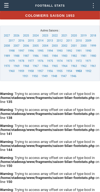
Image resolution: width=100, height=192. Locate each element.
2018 (93, 35)
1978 (21, 60)
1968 (26, 66)
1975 (50, 60)
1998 (12, 50)
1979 (12, 60)
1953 (79, 71)
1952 (88, 71)
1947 (64, 76)
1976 (40, 60)
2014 (40, 40)
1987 (26, 55)
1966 (45, 66)
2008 (7, 45)
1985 (45, 55)
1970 (7, 66)
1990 (88, 50)
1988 (16, 55)
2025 (26, 35)
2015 (31, 40)
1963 (74, 66)
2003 (55, 45)
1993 (59, 50)
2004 (45, 45)
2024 (35, 35)
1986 (35, 55)
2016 (21, 40)
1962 (83, 66)
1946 (73, 76)
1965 (55, 66)
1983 (64, 55)
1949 (44, 76)
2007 (16, 45)
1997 (21, 50)
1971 (88, 60)
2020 (74, 35)
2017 (12, 40)
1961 (93, 66)
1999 (93, 45)
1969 (16, 66)
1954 (69, 71)
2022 (55, 35)
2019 (83, 35)
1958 (31, 71)
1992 (69, 50)
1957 (40, 71)
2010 (79, 40)
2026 (16, 35)
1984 (55, 55)
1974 (59, 60)
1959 (21, 71)
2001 (74, 45)
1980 (93, 55)
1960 (11, 71)
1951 (25, 76)
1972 (79, 60)
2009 (88, 40)
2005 (35, 45)
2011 (69, 40)
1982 (74, 55)
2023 (45, 35)
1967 (35, 66)
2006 (26, 45)
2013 (50, 40)
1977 (31, 60)
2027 (7, 35)
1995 (40, 50)
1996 (31, 50)
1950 (35, 76)
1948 (54, 76)
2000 (83, 45)
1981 (83, 55)
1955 (59, 71)
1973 (69, 60)
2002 (64, 45)
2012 (59, 40)
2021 (64, 35)
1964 (64, 66)
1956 (50, 71)
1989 (7, 55)
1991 (79, 50)
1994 (50, 50)
